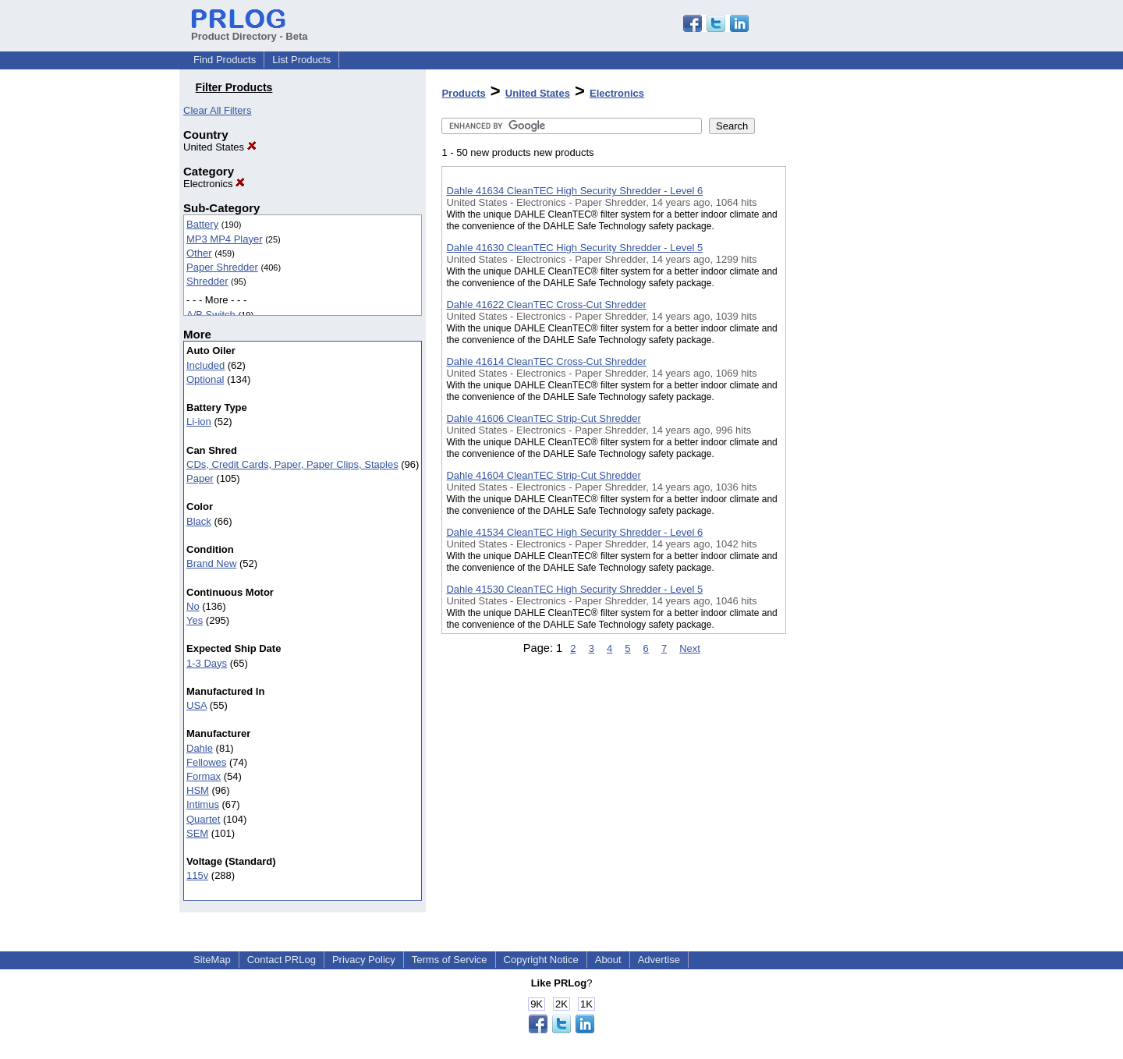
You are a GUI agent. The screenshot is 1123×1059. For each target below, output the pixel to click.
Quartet (203, 819)
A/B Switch (211, 315)
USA (196, 705)
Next (689, 648)
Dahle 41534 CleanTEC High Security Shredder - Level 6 (574, 532)
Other (199, 253)
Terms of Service (449, 959)
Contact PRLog (281, 959)
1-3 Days (206, 663)
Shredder (207, 281)
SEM (197, 833)
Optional (205, 379)
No (193, 606)
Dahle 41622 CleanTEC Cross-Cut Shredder (546, 304)
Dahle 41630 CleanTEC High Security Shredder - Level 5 (574, 247)
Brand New (211, 563)
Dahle (199, 748)
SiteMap (212, 959)
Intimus (202, 804)
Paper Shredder (222, 267)
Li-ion (198, 421)
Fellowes (206, 762)
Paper (200, 478)
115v (197, 875)
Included (205, 365)
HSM (197, 790)
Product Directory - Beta (249, 30)
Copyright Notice (541, 959)
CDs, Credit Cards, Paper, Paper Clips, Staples (292, 464)
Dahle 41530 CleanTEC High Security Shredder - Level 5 (574, 589)
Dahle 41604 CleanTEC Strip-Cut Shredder (543, 475)
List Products (301, 60)
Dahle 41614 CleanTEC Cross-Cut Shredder (546, 361)
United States (220, 147)
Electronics (214, 183)
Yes (194, 620)
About (608, 959)
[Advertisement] (864, 405)
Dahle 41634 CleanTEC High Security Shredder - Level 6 (574, 191)
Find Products (224, 60)
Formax (203, 776)
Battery (202, 224)
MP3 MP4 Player (224, 239)
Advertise (659, 959)
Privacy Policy (363, 959)
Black (198, 521)
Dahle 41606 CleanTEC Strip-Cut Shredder (543, 418)
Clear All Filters (217, 110)
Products (463, 93)
